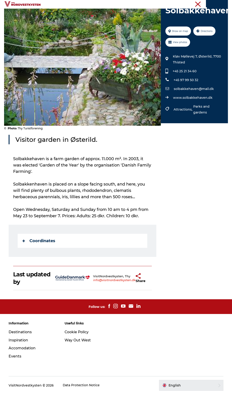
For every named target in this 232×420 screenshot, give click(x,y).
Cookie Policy (77, 357)
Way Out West (78, 366)
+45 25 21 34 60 (184, 97)
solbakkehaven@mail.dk (194, 115)
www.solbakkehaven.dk (192, 123)
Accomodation (22, 374)
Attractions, (183, 135)
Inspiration (103, 14)
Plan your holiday (116, 19)
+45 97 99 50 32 (185, 106)
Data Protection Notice (82, 411)
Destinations (76, 14)
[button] (125, 304)
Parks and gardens (201, 135)
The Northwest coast (213, 4)
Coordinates (39, 266)
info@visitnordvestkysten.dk (103, 305)
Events (125, 14)
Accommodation (152, 14)
